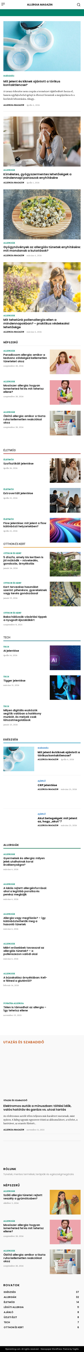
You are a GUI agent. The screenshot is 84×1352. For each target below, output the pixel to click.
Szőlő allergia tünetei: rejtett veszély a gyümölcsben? (22, 1196)
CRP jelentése (47, 785)
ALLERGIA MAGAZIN (13, 105)
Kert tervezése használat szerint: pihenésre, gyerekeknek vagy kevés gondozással (25, 590)
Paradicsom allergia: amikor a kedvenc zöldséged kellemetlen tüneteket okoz (25, 358)
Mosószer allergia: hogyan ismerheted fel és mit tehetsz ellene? (23, 389)
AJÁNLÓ (42, 781)
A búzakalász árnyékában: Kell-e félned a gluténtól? (25, 979)
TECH (6, 646)
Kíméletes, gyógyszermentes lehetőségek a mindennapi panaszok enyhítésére (37, 176)
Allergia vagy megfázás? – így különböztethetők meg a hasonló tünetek (24, 921)
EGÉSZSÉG (8, 76)
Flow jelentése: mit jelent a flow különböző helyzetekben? (24, 524)
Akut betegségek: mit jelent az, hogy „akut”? (57, 819)
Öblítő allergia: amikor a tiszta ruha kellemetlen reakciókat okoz (24, 419)
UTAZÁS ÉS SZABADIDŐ (15, 1100)
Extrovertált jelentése (18, 493)
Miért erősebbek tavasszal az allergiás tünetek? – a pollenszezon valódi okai (23, 951)
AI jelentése (11, 651)
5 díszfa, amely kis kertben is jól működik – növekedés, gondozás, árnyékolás (23, 560)
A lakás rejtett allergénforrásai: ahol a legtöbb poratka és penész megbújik (25, 891)
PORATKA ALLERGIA (13, 1003)
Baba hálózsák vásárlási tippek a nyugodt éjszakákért (25, 618)
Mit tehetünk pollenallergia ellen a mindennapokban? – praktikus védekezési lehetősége (36, 323)
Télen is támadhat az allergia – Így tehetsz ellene (24, 1008)
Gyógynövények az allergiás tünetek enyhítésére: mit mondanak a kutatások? (42, 249)
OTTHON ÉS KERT (12, 553)
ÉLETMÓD (8, 459)
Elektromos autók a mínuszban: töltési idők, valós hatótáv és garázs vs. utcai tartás (37, 1108)
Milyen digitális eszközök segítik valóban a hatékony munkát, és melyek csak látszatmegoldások (22, 715)
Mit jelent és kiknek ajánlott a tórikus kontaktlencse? (31, 83)
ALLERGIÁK (9, 170)
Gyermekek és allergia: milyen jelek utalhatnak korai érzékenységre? (24, 861)
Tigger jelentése (14, 681)
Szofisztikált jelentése (18, 463)
